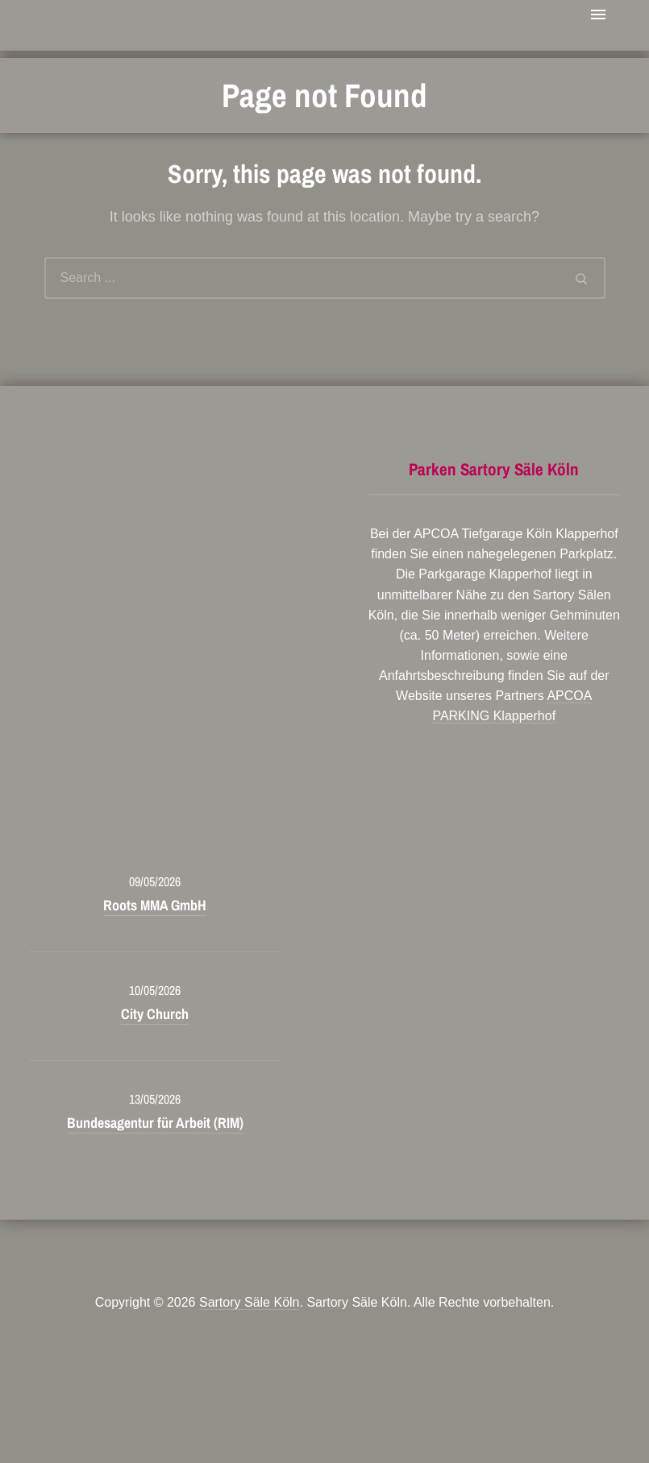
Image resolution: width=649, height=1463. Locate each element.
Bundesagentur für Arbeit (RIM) (155, 1123)
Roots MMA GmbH (154, 905)
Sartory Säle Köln (249, 1302)
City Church (155, 1014)
